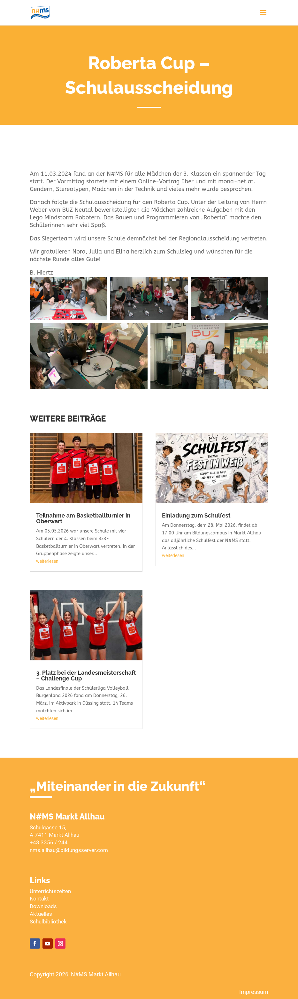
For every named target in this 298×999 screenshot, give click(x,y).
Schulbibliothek (48, 921)
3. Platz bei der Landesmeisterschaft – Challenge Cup (86, 675)
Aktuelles (41, 914)
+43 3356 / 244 (49, 842)
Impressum (253, 991)
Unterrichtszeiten (50, 891)
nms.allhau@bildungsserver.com (69, 850)
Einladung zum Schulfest (196, 515)
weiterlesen (47, 561)
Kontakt (39, 898)
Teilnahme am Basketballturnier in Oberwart (83, 518)
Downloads (43, 906)
